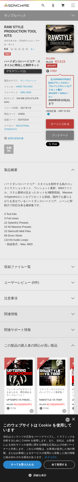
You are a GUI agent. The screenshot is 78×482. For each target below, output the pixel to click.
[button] (39, 475)
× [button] (73, 419)
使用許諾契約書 (14, 138)
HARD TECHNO (24, 86)
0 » (32, 49)
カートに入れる (60, 123)
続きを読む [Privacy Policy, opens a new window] (51, 457)
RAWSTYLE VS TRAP (50, 400)
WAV (22, 92)
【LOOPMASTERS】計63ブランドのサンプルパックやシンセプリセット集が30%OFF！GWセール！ (60, 88)
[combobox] (68, 420)
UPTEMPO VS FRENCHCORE (22, 400)
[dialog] (39, 448)
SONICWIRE (16, 5)
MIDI (28, 92)
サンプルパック (28, 80)
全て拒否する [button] (59, 464)
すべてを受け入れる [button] (22, 464)
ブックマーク (60, 135)
